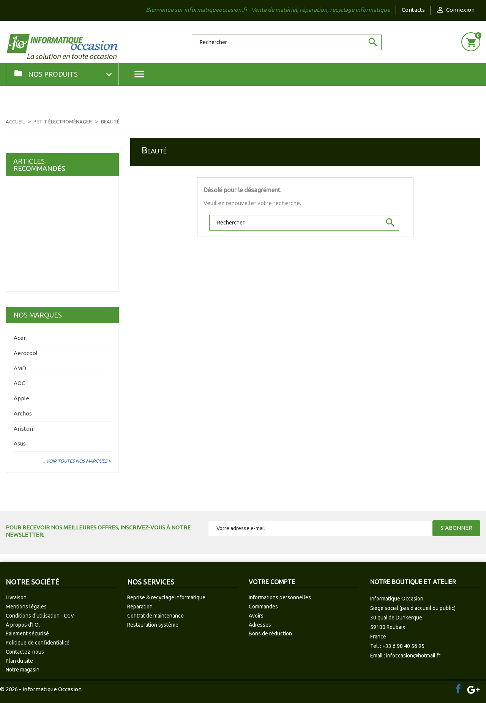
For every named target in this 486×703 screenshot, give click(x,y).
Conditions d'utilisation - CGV (40, 616)
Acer (20, 338)
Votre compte (272, 581)
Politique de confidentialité (37, 643)
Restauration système (152, 625)
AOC (19, 383)
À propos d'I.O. (23, 625)
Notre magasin (22, 670)
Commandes (263, 606)
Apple (21, 398)
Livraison (16, 597)
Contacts (413, 9)
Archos (23, 413)
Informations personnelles (280, 597)
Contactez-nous (25, 652)
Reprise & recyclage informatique (166, 597)
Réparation (140, 606)
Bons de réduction (270, 633)
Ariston (23, 428)
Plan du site (19, 661)
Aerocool (26, 353)
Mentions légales (26, 606)
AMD (20, 368)
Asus (20, 443)
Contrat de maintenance (155, 616)
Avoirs (256, 616)
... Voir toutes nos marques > (76, 460)
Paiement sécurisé (27, 633)
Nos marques (37, 315)
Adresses (260, 625)
